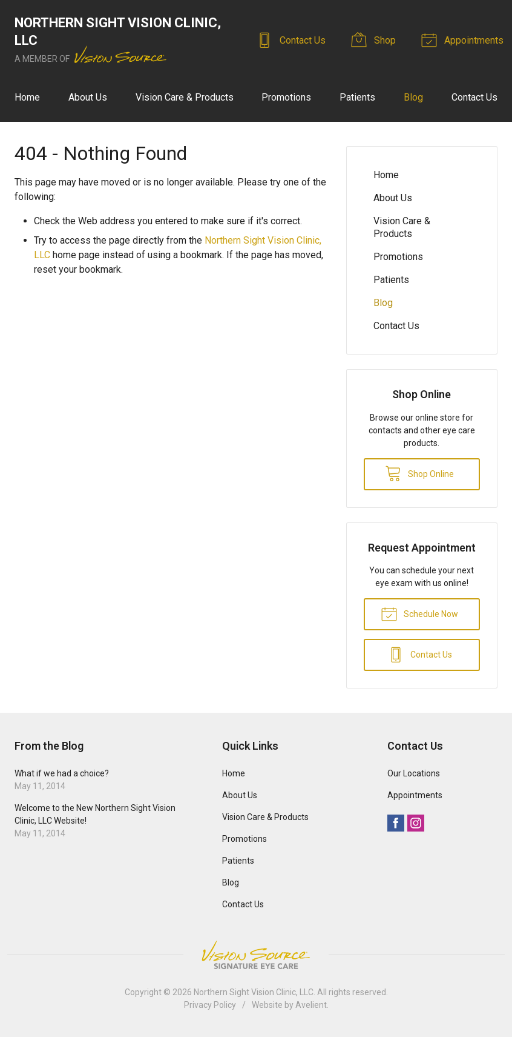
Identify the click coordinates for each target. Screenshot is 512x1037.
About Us (87, 97)
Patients (357, 97)
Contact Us (293, 39)
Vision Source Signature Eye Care (256, 955)
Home (27, 97)
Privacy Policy (210, 1005)
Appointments (464, 39)
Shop (375, 39)
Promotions (286, 97)
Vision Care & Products (185, 97)
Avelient (311, 1005)
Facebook (395, 823)
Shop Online (419, 472)
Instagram (415, 823)
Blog (413, 97)
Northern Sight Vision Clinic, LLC (253, 992)
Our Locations (413, 773)
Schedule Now (419, 613)
